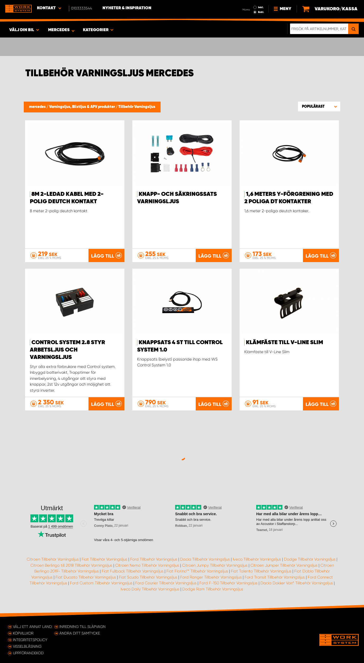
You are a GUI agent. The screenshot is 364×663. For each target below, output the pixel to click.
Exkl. (261, 12)
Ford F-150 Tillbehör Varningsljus (228, 583)
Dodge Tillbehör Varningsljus (309, 559)
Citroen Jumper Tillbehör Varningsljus (284, 565)
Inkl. (261, 7)
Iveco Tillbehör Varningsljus (257, 559)
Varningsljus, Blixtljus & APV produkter (82, 107)
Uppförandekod (28, 653)
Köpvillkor (23, 633)
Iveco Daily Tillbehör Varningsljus (150, 589)
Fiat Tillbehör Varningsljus (104, 559)
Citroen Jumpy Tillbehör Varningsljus (215, 565)
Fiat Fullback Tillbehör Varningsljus (133, 571)
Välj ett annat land (32, 626)
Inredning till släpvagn (82, 626)
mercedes (37, 107)
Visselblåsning (27, 646)
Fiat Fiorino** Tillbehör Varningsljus (197, 571)
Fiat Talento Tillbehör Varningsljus (261, 571)
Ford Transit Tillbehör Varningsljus (275, 577)
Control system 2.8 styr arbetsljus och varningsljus (67, 350)
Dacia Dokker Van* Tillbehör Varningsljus (296, 583)
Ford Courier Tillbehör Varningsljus (166, 583)
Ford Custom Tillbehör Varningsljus (101, 583)
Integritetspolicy (30, 640)
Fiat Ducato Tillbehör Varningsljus (85, 577)
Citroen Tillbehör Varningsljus (53, 559)
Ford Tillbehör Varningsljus (153, 559)
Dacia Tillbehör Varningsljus (205, 559)
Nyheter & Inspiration (126, 8)
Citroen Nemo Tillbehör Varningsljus (147, 565)
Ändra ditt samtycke (79, 633)
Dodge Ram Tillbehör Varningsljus (212, 589)
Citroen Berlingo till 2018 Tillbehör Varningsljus (71, 565)
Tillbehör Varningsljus (136, 107)
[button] (319, 106)
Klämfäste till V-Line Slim (284, 342)
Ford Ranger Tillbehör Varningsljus (211, 577)
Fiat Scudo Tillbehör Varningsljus (148, 577)
